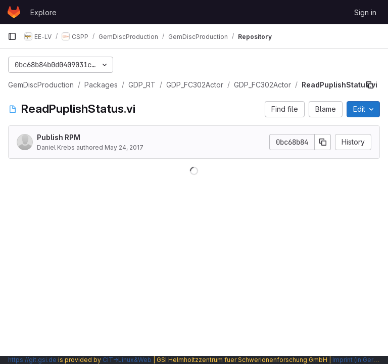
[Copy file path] (370, 85)
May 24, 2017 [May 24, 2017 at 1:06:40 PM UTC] (124, 147)
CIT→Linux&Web (127, 359)
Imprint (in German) (360, 359)
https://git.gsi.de (32, 359)
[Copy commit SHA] (323, 142)
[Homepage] (14, 12)
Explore (43, 12)
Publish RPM (58, 137)
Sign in (365, 12)
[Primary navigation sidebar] (12, 36)
